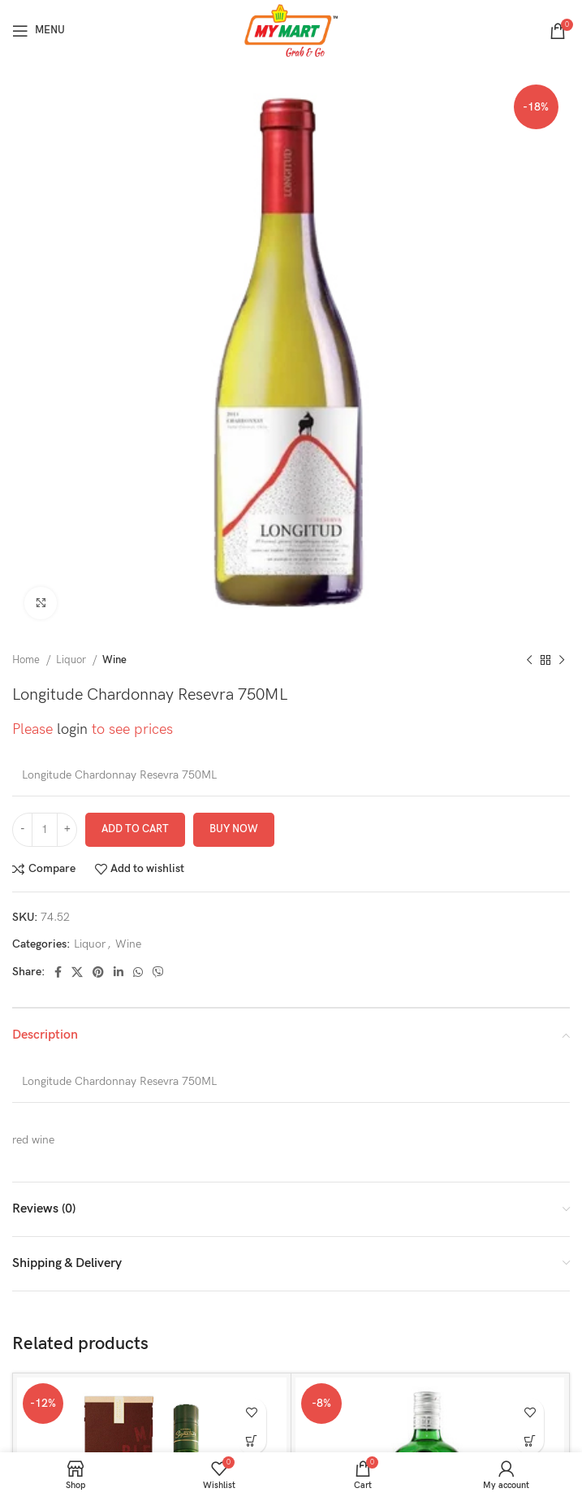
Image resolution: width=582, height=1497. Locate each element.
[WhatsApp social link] (138, 972)
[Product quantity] (44, 830)
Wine (114, 659)
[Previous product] (529, 661)
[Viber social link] (158, 972)
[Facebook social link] (58, 972)
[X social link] (77, 972)
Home (27, 659)
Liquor (72, 659)
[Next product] (562, 661)
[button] (252, 1440)
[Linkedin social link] (118, 972)
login (72, 729)
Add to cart (135, 828)
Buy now (233, 828)
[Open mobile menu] (38, 31)
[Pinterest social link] (98, 972)
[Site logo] (291, 30)
